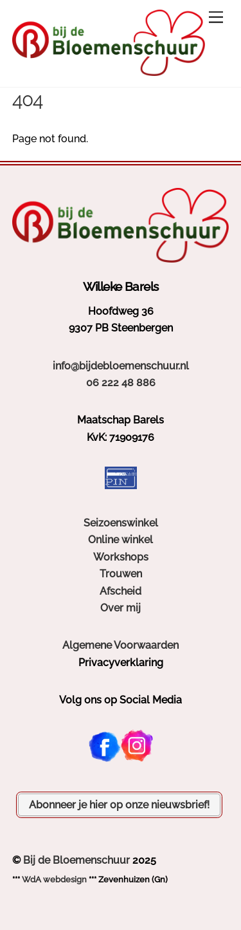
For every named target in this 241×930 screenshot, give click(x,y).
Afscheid (120, 591)
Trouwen (121, 574)
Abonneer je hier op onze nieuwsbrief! (119, 805)
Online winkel (120, 540)
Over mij (120, 608)
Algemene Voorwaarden (120, 645)
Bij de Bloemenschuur (76, 860)
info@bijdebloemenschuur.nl (121, 366)
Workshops (120, 557)
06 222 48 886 (121, 383)
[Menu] (216, 17)
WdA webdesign (54, 879)
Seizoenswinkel (121, 523)
